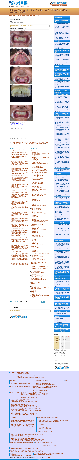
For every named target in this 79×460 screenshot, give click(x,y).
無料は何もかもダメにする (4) (36, 278)
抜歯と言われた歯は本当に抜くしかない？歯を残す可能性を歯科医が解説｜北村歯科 (19, 169)
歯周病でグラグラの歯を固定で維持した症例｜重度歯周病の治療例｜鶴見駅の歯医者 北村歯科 (19, 178)
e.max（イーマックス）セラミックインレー (62, 237)
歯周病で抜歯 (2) (35, 228)
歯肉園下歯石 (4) (35, 232)
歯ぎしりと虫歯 (59, 301)
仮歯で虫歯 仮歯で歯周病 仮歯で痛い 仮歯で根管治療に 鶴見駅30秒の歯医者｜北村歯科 (19, 231)
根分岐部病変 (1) (35, 251)
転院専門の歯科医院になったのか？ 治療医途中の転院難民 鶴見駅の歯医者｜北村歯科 (19, 246)
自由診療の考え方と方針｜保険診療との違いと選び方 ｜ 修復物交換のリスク (62, 83)
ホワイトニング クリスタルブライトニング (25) (39, 275)
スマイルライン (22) (35, 159)
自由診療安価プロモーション (62, 278)
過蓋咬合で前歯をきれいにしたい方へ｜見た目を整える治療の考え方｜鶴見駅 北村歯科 (19, 195)
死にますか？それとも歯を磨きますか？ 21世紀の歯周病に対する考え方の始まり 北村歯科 (62, 244)
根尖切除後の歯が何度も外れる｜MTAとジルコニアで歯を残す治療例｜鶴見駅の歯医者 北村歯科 (19, 159)
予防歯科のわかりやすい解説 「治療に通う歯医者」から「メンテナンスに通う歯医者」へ (62, 139)
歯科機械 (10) (33, 291)
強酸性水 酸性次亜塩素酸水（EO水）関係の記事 (62, 330)
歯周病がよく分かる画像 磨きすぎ (62, 249)
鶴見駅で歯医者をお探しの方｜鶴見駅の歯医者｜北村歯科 (62, 38)
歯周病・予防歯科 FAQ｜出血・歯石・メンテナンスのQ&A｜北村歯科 (62, 191)
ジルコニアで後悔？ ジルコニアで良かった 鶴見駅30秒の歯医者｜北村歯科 (19, 226)
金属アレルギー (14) (34, 263)
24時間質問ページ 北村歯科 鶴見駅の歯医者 (19, 222)
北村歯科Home (58, 17)
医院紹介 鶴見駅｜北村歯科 (61, 21)
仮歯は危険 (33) (34, 199)
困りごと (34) (33, 285)
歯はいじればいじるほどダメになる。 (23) (38, 262)
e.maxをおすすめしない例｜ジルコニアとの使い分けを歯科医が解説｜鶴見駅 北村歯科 (19, 162)
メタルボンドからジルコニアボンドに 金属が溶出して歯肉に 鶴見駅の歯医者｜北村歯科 (19, 254)
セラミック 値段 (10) (36, 176)
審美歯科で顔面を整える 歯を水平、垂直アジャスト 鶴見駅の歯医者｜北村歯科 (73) (40, 221)
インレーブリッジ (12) (36, 185)
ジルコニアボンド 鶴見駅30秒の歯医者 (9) (39, 172)
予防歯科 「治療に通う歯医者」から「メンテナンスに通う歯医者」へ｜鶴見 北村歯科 (20, 210)
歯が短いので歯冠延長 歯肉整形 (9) (37, 272)
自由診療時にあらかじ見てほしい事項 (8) (39, 268)
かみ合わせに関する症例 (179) (36, 208)
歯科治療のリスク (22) (35, 290)
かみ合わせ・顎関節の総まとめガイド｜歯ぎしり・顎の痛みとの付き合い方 (62, 162)
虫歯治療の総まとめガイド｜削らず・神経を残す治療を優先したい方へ (62, 134)
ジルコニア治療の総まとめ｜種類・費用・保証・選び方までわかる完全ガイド (62, 122)
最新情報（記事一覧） (60, 318)
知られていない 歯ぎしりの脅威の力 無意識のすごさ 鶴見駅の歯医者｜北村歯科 (19, 164)
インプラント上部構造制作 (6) (37, 187)
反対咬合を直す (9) (35, 216)
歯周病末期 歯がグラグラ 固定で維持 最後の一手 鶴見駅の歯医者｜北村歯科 (19, 176)
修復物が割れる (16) (35, 190)
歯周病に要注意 (59, 240)
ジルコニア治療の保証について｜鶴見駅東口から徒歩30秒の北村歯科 (62, 207)
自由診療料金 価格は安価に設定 (62, 23)
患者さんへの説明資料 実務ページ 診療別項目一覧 (62, 70)
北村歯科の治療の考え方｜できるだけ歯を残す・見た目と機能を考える (62, 74)
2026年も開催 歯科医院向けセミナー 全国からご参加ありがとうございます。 (62, 326)
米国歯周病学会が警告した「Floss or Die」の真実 (62, 130)
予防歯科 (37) (33, 204)
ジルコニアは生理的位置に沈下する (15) (39, 169)
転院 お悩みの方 (59, 41)
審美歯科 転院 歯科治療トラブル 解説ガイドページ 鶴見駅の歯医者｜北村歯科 (19, 213)
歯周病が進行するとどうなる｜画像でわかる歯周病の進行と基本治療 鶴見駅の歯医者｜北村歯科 (62, 262)
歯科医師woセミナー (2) (36, 294)
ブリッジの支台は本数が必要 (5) (37, 183)
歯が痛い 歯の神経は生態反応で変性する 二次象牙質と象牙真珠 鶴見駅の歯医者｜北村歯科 (19, 243)
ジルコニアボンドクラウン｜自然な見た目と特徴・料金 (62, 225)
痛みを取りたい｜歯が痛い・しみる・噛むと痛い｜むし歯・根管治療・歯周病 (62, 98)
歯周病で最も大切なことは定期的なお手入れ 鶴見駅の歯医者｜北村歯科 (62, 253)
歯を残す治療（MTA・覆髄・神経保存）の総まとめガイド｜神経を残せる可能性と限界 (62, 152)
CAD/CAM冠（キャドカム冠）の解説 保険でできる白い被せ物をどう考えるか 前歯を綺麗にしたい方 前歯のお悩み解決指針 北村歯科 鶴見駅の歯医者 (19, 207)
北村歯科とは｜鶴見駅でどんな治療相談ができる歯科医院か (62, 79)
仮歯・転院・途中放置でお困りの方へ (62, 148)
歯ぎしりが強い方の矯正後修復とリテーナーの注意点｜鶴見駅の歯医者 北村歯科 (19, 233)
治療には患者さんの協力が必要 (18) (37, 276)
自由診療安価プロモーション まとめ (62, 282)
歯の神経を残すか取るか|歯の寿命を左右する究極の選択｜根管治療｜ (62, 126)
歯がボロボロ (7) (35, 240)
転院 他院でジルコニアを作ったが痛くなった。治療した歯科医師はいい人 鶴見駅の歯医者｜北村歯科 (19, 256)
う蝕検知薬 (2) (34, 242)
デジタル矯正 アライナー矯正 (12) (38, 260)
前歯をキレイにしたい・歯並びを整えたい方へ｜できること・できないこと (62, 102)
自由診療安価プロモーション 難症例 (62, 285)
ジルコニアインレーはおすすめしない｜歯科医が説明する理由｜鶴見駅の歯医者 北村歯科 (19, 173)
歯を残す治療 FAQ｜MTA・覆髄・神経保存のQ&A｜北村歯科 (62, 187)
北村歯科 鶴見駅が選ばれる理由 (62, 51)
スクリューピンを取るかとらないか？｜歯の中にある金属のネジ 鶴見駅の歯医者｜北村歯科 (19, 221)
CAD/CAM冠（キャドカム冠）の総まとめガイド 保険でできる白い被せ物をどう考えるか (62, 144)
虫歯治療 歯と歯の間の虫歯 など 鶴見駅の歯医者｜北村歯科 (62, 272)
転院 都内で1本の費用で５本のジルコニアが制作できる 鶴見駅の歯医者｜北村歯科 (20, 251)
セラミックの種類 (59, 222)
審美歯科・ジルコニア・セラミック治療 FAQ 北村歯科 (62, 176)
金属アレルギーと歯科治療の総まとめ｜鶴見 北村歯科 (62, 170)
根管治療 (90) (33, 246)
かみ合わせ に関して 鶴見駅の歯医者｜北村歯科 (62, 289)
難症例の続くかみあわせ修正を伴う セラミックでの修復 (62, 293)
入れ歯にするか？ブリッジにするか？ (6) (39, 189)
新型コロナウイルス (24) (35, 282)
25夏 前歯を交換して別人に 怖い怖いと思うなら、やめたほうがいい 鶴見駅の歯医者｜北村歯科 (19, 264)
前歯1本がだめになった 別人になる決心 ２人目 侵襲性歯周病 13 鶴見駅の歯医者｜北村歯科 (30, 142)
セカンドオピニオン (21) (36, 200)
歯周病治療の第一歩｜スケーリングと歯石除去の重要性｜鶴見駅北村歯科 (62, 257)
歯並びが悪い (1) (35, 152)
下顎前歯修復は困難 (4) (36, 179)
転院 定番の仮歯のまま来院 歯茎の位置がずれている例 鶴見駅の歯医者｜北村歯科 (19, 261)
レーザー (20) (33, 297)
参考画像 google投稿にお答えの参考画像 (18, 241)
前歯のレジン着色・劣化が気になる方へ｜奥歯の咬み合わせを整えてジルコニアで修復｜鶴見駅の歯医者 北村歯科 (19, 189)
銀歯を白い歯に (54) (35, 155)
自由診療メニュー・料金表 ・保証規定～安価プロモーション (62, 219)
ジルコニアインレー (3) (36, 162)
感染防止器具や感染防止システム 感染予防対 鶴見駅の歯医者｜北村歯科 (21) (40, 288)
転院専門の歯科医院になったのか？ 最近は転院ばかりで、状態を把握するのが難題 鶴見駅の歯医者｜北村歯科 (19, 248)
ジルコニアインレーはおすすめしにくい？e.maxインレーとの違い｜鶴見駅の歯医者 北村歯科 (19, 180)
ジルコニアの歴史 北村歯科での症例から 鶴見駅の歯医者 (62, 215)
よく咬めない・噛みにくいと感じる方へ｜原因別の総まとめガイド (62, 107)
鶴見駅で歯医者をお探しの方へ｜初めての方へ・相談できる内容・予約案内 (62, 33)
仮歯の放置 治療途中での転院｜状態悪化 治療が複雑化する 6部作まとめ (19, 166)
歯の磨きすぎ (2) (35, 243)
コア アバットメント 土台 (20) (37, 178)
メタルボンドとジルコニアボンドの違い (62, 231)
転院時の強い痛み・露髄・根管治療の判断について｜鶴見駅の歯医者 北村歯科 (19, 235)
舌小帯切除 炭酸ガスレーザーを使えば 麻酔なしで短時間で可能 (62, 308)
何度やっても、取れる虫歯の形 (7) (38, 244)
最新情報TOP (58, 316)
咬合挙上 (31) (34, 215)
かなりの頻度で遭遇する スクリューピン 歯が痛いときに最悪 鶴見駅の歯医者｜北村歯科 (20, 228)
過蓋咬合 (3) (34, 211)
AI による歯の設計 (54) (36, 258)
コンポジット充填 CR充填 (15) (37, 236)
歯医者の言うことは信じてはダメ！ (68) (39, 194)
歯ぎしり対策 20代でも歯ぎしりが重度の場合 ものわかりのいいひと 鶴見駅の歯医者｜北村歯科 (19, 259)
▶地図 (49, 457)
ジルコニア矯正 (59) (35, 174)
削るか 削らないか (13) (36, 235)
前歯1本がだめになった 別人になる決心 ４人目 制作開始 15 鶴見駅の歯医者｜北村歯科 (29, 143)
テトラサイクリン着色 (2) (35, 271)
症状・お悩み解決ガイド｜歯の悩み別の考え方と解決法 (62, 48)
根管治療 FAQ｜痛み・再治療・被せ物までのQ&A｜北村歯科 (62, 184)
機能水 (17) (33, 283)
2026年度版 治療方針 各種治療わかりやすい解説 (61, 114)
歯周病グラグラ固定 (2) (36, 227)
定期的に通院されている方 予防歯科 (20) (39, 205)
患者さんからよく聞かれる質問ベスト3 (62, 60)
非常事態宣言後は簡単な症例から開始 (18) (38, 279)
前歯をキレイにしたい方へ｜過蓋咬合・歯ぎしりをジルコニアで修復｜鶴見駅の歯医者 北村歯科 (19, 193)
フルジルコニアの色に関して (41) (37, 167)
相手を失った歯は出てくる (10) (37, 224)
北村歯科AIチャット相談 (61, 90)
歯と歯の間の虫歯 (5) (35, 238)
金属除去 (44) (34, 250)
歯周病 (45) (33, 225)
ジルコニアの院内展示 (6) (36, 166)
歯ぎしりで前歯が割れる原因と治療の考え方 (62, 87)
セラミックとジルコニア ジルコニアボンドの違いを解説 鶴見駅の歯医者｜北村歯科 (62, 211)
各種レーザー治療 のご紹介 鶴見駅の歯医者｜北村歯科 (62, 304)
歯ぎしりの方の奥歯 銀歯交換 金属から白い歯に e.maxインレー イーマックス (20, 150)
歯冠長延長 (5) (34, 274)
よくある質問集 (59, 173)
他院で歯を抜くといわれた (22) (37, 195)
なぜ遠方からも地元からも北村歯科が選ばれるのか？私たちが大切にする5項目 (62, 55)
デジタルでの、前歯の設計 (61, 313)
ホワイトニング (59, 276)
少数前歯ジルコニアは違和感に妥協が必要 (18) (40, 163)
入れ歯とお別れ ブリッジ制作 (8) (38, 182)
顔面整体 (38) (34, 219)
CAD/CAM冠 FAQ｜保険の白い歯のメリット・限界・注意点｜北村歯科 (62, 199)
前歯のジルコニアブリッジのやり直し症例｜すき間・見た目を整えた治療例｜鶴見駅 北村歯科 (19, 202)
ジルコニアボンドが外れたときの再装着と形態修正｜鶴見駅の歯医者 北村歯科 (19, 238)
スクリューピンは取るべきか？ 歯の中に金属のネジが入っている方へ (62, 167)
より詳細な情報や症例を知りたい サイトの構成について (62, 322)
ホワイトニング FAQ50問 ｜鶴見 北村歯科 (62, 195)
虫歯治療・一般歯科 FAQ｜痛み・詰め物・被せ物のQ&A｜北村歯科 (62, 180)
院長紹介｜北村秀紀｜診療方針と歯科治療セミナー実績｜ (62, 64)
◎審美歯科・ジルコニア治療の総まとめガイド (62, 118)
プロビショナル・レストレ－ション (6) (38, 259)
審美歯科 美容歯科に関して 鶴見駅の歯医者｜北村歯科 (62, 203)
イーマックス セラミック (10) (37, 175)
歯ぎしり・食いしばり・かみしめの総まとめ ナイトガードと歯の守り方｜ (62, 157)
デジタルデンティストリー (61, 311)
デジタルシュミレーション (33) (37, 256)
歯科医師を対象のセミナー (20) (36, 292)
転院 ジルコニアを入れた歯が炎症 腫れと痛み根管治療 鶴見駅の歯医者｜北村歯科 (19, 182)
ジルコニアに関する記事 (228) (37, 160)
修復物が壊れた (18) (35, 186)
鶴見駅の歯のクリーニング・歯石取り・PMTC (62, 111)
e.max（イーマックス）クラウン (62, 234)
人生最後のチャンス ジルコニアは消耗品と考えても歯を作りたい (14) (40, 158)
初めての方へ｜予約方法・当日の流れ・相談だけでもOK (62, 27)
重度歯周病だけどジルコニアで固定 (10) (39, 229)
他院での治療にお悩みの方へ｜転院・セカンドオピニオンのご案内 (62, 44)
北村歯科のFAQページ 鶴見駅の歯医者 (18, 224)
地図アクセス (59, 29)
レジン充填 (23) (34, 239)
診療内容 (57, 66)
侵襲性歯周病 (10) (35, 231)
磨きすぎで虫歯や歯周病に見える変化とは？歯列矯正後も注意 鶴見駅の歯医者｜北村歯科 (62, 267)
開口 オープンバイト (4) (36, 209)
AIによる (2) (33, 286)
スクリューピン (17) (35, 247)
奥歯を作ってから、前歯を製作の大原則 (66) (39, 213)
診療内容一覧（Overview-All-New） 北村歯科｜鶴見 (62, 93)
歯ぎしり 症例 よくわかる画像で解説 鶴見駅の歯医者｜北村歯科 (62, 297)
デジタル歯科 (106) (34, 255)
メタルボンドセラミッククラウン (62, 228)
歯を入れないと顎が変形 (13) (37, 212)
